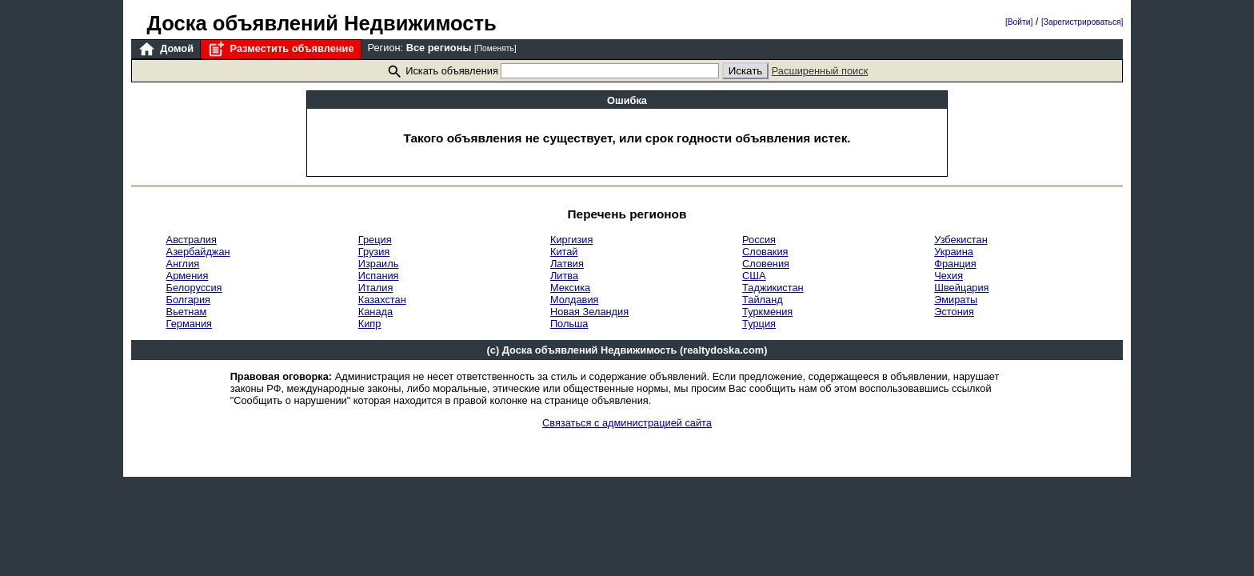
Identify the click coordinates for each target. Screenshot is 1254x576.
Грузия (374, 252)
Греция (375, 240)
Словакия (765, 252)
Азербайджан (198, 252)
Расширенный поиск (820, 71)
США (754, 276)
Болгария (188, 300)
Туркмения (767, 312)
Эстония (954, 312)
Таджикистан (773, 288)
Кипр (369, 324)
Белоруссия (194, 288)
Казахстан (382, 300)
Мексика (570, 288)
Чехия (948, 276)
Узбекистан (960, 240)
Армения (187, 276)
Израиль (378, 264)
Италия (375, 288)
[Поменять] (495, 48)
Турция (759, 324)
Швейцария (961, 288)
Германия (189, 324)
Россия (759, 240)
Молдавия (574, 300)
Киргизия (571, 240)
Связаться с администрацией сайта (627, 423)
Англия (183, 264)
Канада (375, 312)
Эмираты (955, 300)
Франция (955, 264)
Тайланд (762, 300)
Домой (166, 49)
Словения (765, 264)
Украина (953, 252)
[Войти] (1018, 22)
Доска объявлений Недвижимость (322, 23)
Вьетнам (186, 312)
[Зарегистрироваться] (1082, 22)
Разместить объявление (280, 49)
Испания (378, 276)
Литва (564, 276)
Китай (564, 252)
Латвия (567, 264)
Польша (569, 324)
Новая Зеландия (589, 312)
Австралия (191, 240)
